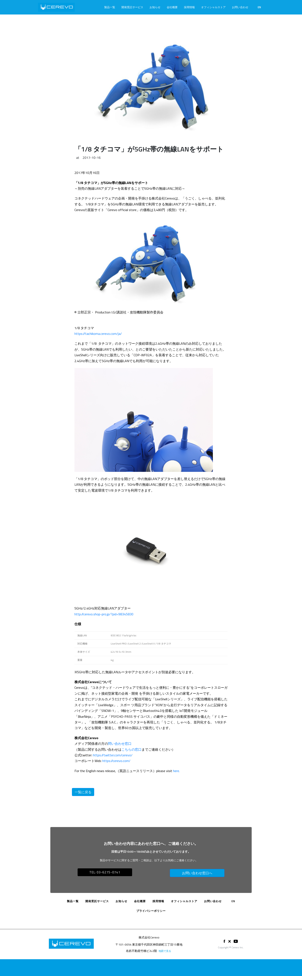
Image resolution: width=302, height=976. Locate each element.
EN (259, 7)
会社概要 (172, 7)
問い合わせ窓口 (119, 743)
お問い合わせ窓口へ (197, 873)
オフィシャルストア (213, 7)
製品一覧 (109, 7)
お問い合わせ (240, 7)
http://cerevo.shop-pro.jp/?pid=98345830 (103, 614)
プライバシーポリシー (151, 911)
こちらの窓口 (131, 749)
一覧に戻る (83, 792)
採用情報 (189, 7)
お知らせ (155, 7)
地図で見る (165, 951)
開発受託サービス (132, 7)
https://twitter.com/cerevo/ (113, 755)
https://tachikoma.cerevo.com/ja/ (98, 333)
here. (176, 770)
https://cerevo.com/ (116, 760)
